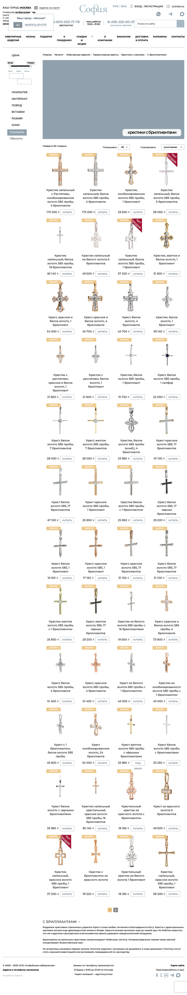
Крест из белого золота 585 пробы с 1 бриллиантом (131, 687)
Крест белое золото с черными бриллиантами (60, 810)
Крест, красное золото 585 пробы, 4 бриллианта (96, 687)
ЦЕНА (13, 55)
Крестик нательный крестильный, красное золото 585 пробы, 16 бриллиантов (96, 814)
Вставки (16, 112)
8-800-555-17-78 (66, 22)
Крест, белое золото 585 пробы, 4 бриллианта (60, 687)
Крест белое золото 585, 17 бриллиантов (60, 506)
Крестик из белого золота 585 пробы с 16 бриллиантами (131, 625)
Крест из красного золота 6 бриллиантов (166, 810)
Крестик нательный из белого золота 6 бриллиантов (96, 259)
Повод (15, 105)
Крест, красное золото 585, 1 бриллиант (96, 567)
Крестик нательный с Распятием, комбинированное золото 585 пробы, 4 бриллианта (60, 197)
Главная (47, 54)
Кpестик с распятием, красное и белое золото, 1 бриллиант (60, 382)
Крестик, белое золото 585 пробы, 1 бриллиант (131, 378)
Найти (180, 23)
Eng (124, 6)
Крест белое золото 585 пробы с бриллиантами (167, 748)
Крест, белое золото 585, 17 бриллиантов (166, 567)
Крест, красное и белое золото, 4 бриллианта (96, 321)
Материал (17, 99)
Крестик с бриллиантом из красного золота (96, 875)
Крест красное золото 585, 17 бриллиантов (166, 444)
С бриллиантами (156, 54)
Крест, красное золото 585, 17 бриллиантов (131, 567)
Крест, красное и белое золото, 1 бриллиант (60, 321)
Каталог (59, 54)
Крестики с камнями (132, 54)
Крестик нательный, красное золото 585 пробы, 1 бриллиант (60, 879)
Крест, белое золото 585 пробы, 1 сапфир (166, 378)
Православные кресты (105, 54)
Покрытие (18, 92)
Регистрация (153, 6)
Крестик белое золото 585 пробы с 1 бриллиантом (131, 506)
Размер (15, 118)
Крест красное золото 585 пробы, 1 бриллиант (96, 506)
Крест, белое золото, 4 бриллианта (131, 321)
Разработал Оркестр (13, 975)
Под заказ (138, 764)
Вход (135, 7)
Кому (14, 125)
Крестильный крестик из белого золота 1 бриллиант (131, 875)
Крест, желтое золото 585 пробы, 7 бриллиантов (96, 444)
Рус (116, 6)
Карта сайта (177, 965)
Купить (67, 212)
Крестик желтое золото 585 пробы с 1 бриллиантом (60, 625)
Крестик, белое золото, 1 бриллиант (167, 321)
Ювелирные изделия (78, 54)
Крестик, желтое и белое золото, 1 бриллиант (167, 259)
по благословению (25, 12)
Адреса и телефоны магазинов (21, 969)
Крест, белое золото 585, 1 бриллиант (60, 567)
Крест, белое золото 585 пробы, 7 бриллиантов (60, 444)
